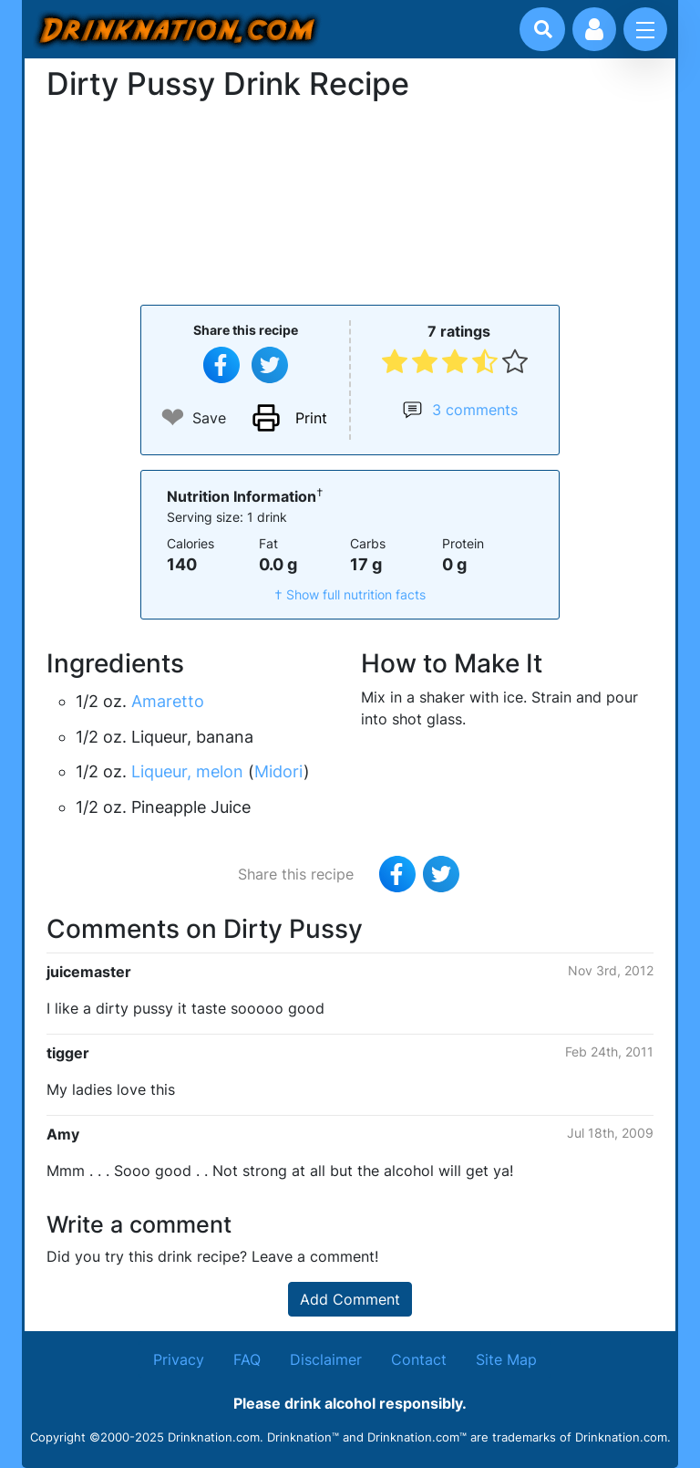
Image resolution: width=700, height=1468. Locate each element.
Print (311, 418)
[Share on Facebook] (221, 365)
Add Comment (350, 1299)
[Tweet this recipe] (270, 365)
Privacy (178, 1359)
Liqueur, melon (187, 771)
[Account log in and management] (594, 29)
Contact (419, 1359)
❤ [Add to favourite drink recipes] (172, 417)
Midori (279, 771)
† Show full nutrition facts (350, 594)
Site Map (506, 1359)
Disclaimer (326, 1359)
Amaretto (167, 701)
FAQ (247, 1359)
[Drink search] (543, 29)
